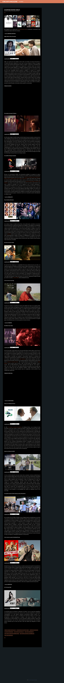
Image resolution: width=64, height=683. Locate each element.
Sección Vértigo (9, 635)
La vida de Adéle (16, 277)
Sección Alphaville (19, 631)
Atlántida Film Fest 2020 (22, 29)
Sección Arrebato (29, 631)
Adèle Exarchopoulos (10, 630)
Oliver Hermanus (9, 631)
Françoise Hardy (29, 181)
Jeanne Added (19, 178)
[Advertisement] (9, 654)
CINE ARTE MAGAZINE (9, 1)
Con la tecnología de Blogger (32, 679)
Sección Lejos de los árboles (27, 633)
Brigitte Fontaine (35, 181)
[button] (4, 12)
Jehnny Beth (24, 178)
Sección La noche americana (12, 633)
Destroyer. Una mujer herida (12, 361)
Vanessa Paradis (36, 177)
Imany (8, 178)
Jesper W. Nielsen (34, 630)
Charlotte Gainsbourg (28, 177)
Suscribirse (21, 1)
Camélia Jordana (13, 178)
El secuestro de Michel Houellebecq (15, 427)
